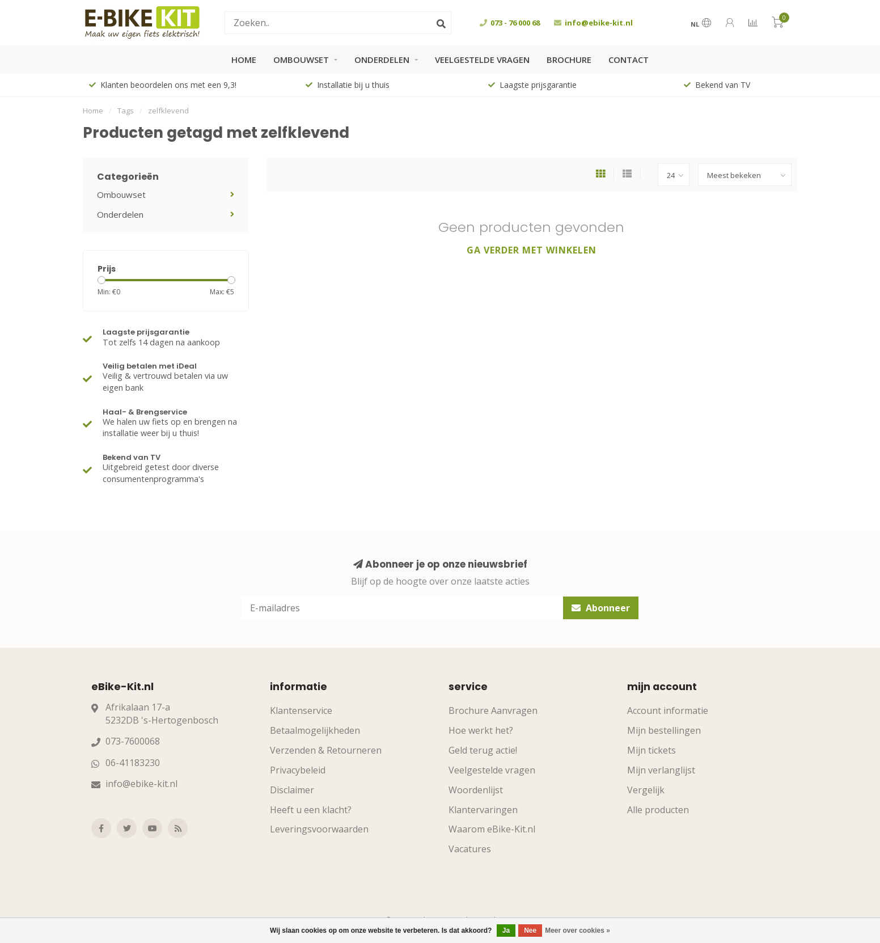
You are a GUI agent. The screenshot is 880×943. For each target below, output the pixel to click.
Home (243, 59)
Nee (530, 930)
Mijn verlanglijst (661, 770)
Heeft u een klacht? (311, 810)
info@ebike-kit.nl (141, 783)
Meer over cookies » (577, 930)
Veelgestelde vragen (482, 59)
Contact (628, 59)
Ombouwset (301, 59)
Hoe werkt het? (481, 730)
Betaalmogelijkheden (315, 730)
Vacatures (470, 849)
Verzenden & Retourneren (326, 750)
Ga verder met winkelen (531, 250)
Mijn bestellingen (664, 730)
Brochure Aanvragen (493, 710)
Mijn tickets (651, 750)
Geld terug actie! (483, 750)
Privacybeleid (297, 770)
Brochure (569, 59)
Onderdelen (381, 59)
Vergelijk (646, 790)
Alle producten (658, 810)
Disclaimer (292, 790)
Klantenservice (301, 710)
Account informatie (667, 710)
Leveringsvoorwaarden (319, 829)
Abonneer (601, 608)
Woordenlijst (476, 790)
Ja (506, 930)
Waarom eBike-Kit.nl (492, 829)
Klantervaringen (483, 810)
